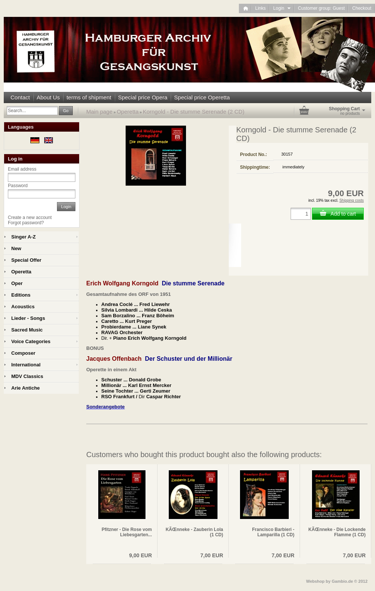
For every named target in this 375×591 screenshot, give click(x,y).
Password (18, 185)
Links (260, 8)
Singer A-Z (23, 237)
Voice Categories (31, 341)
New (16, 248)
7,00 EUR (211, 555)
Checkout (361, 8)
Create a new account (30, 217)
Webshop (315, 581)
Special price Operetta (202, 97)
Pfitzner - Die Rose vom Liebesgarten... (127, 532)
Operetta (127, 111)
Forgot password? (26, 222)
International (25, 365)
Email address (22, 169)
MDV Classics (27, 376)
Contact (20, 97)
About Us (48, 97)
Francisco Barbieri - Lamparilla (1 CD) (273, 532)
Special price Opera (143, 97)
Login (282, 8)
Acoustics (22, 306)
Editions (20, 295)
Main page (99, 111)
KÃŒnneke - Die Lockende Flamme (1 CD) (337, 532)
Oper (16, 283)
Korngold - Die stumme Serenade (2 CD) (193, 111)
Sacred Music (27, 330)
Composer (23, 353)
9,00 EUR (140, 555)
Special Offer (26, 260)
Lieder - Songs (28, 318)
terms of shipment (88, 97)
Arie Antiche (25, 388)
